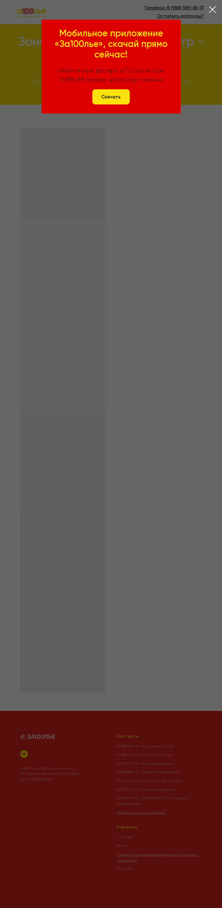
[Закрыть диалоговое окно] (212, 9)
